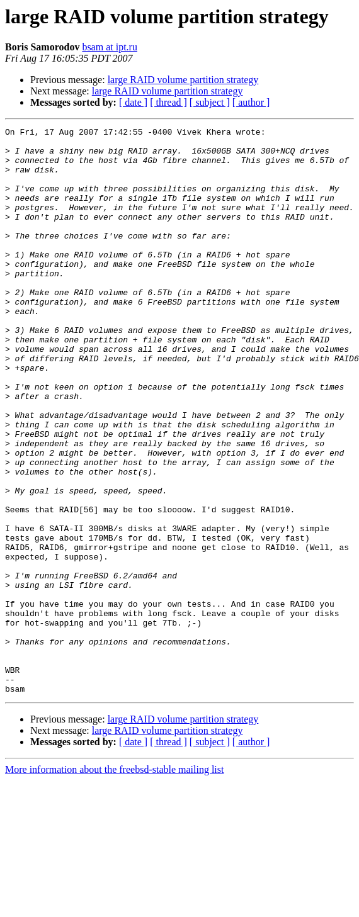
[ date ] (133, 102)
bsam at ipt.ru (109, 47)
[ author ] (251, 102)
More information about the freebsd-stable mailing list (114, 882)
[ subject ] (210, 102)
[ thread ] (168, 102)
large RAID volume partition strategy (183, 79)
